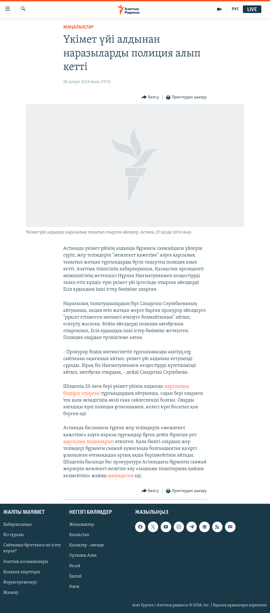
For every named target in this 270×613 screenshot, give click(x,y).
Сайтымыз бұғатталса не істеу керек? (32, 548)
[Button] (150, 97)
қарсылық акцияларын (89, 441)
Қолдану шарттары (21, 572)
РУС (235, 9)
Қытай (75, 576)
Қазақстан (79, 535)
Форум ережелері (20, 582)
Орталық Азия (83, 555)
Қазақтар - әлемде (86, 545)
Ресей (74, 566)
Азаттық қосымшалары (25, 561)
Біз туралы (13, 535)
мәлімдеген (121, 476)
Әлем (74, 587)
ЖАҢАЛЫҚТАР (78, 27)
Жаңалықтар (81, 524)
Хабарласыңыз (17, 524)
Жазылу (10, 592)
